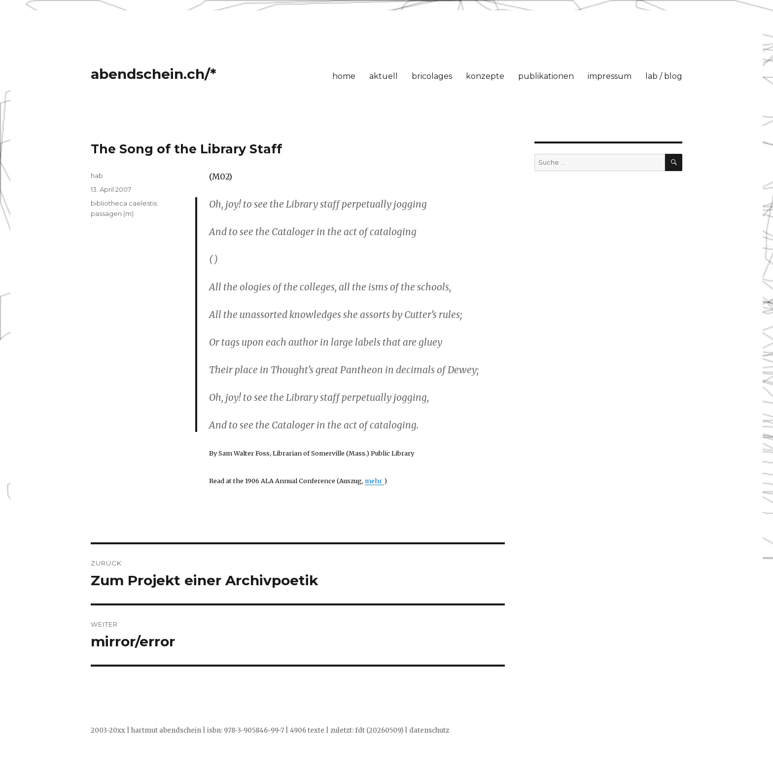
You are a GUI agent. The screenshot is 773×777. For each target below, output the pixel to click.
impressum (610, 76)
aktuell (383, 76)
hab (97, 175)
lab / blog (663, 76)
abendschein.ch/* (153, 74)
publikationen (546, 76)
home (343, 76)
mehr (374, 481)
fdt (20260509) (379, 730)
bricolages (432, 76)
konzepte (485, 76)
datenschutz (429, 730)
